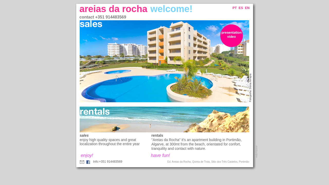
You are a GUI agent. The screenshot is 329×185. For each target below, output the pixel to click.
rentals (157, 135)
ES (241, 8)
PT (235, 8)
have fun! (160, 155)
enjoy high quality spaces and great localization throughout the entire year (110, 142)
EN (247, 8)
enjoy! (87, 155)
